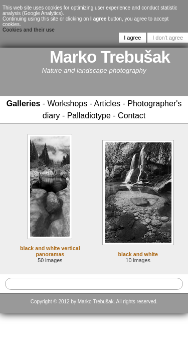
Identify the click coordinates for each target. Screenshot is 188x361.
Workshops (68, 103)
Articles (107, 103)
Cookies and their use (29, 30)
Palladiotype (89, 115)
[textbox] (94, 284)
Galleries (24, 103)
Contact (131, 115)
